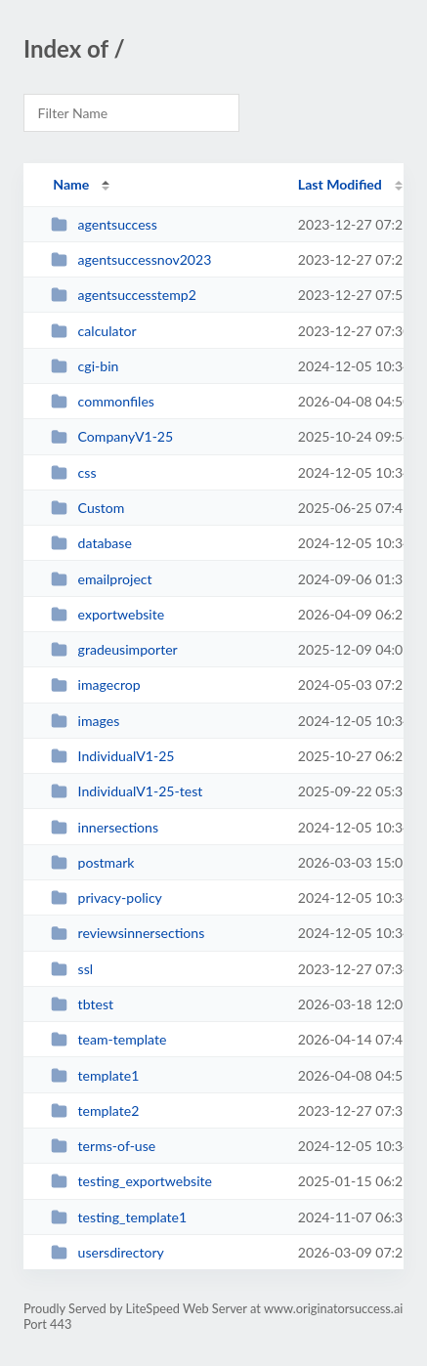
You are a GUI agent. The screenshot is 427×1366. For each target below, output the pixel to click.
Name (71, 184)
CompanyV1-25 (112, 436)
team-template (108, 1039)
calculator (93, 330)
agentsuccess (104, 224)
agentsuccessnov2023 (131, 259)
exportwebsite (107, 614)
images (85, 720)
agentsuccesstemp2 (123, 294)
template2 (95, 1110)
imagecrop (95, 684)
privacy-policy (106, 897)
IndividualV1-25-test (126, 791)
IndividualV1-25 (112, 755)
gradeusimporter (114, 649)
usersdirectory (107, 1252)
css (73, 472)
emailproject (101, 579)
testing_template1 (119, 1217)
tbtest (82, 1004)
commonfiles (102, 401)
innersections (104, 827)
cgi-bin (84, 366)
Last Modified (340, 184)
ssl (72, 968)
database (91, 542)
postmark (92, 862)
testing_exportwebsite (131, 1181)
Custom (87, 507)
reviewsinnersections (127, 932)
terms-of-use (103, 1145)
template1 (95, 1075)
